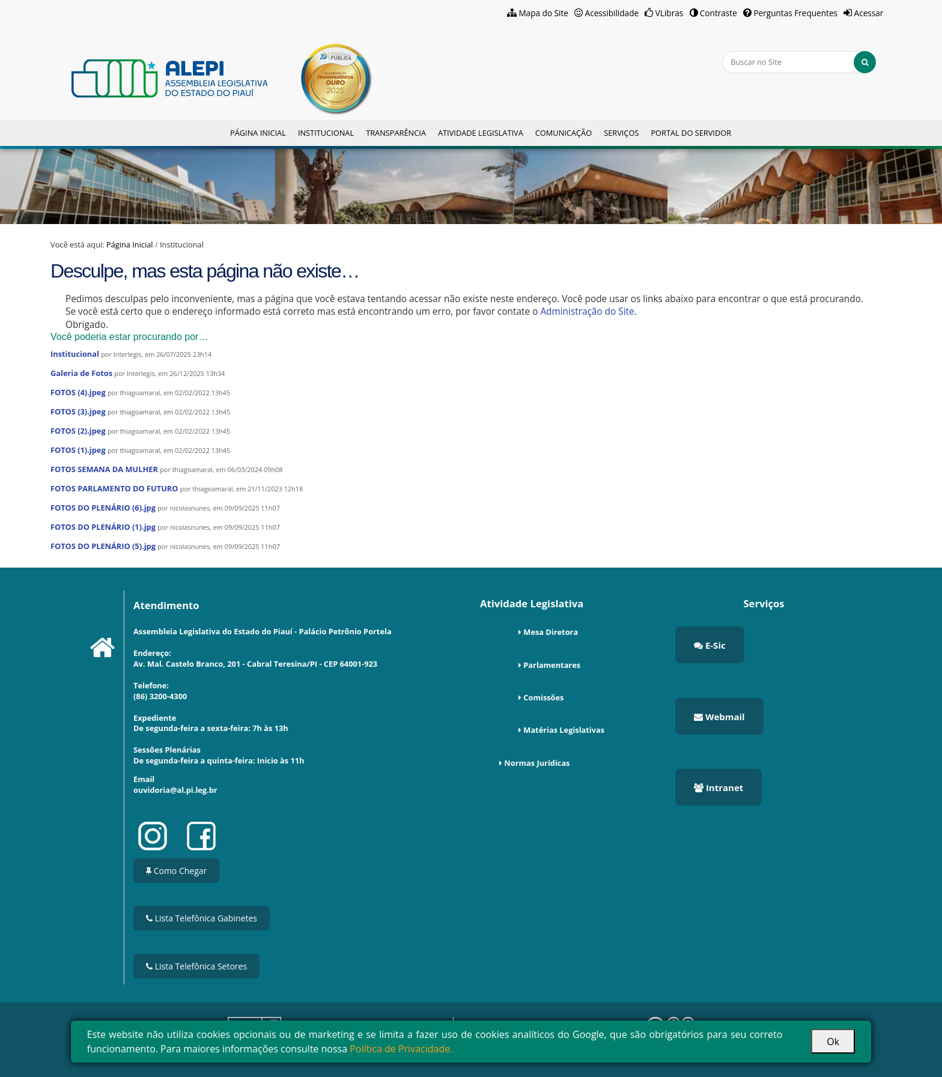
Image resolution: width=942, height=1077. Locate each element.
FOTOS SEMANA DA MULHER (104, 469)
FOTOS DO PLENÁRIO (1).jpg (103, 526)
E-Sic (710, 645)
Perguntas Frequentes (795, 13)
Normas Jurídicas (537, 762)
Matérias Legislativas (563, 729)
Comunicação (563, 132)
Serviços (621, 132)
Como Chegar (176, 870)
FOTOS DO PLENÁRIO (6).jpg (103, 507)
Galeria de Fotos (81, 373)
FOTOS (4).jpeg (78, 392)
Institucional (326, 132)
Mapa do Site (543, 13)
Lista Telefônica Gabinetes (201, 918)
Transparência (396, 132)
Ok (833, 1041)
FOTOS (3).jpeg (78, 411)
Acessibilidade (612, 13)
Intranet (718, 787)
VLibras (669, 13)
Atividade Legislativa (480, 132)
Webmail (719, 717)
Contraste (718, 13)
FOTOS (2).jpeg (78, 430)
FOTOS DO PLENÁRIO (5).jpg (103, 546)
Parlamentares (551, 665)
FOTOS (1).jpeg (78, 449)
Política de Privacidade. (401, 1048)
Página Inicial (258, 132)
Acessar (869, 13)
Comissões (543, 697)
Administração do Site (587, 311)
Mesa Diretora (550, 631)
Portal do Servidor (691, 132)
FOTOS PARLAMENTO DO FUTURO (114, 488)
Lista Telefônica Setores (196, 966)
